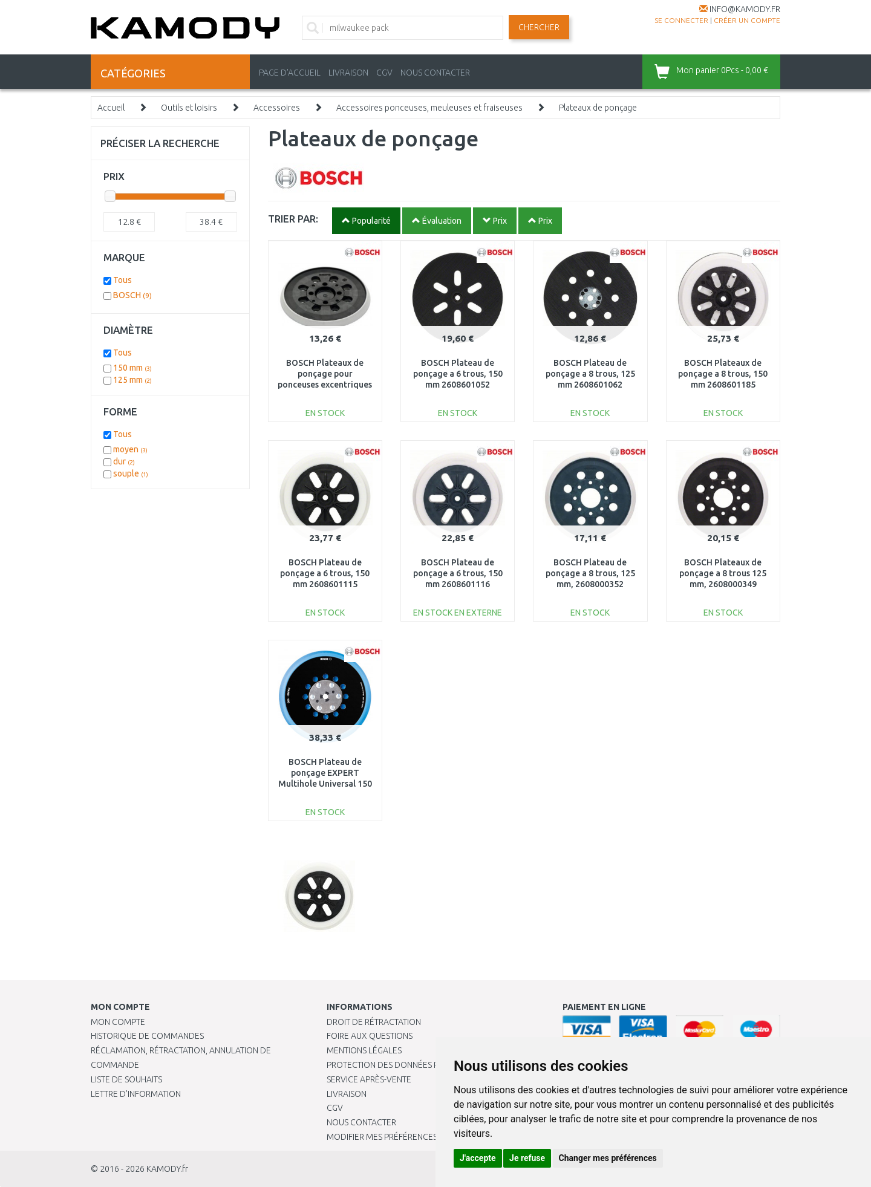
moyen (130, 449)
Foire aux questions (370, 1036)
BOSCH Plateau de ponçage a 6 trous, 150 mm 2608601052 (458, 373)
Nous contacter (361, 1122)
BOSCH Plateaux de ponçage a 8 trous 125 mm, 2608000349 (722, 573)
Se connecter (681, 20)
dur (124, 461)
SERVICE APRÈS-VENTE (369, 1079)
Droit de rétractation (374, 1022)
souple (130, 473)
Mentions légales (364, 1050)
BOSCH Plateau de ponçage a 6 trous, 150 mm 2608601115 (325, 573)
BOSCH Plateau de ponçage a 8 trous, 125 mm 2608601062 (590, 373)
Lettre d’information (136, 1094)
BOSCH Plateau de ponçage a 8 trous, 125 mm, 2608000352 (590, 573)
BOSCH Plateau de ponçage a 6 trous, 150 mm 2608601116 (458, 573)
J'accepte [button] (478, 1158)
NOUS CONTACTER (435, 72)
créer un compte (747, 20)
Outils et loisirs (189, 107)
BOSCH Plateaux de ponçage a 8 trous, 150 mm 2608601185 (723, 373)
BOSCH (132, 295)
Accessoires (276, 107)
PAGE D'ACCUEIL (290, 72)
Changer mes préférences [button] (608, 1158)
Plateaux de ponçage (598, 107)
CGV (384, 72)
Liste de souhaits (126, 1079)
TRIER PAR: (293, 218)
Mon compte (118, 1022)
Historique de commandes (147, 1036)
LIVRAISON (348, 72)
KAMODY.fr (167, 1169)
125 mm (132, 380)
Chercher (538, 27)
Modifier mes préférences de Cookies (406, 1137)
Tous (122, 280)
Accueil (111, 107)
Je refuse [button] (527, 1158)
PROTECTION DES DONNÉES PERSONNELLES (409, 1065)
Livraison (347, 1094)
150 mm (132, 367)
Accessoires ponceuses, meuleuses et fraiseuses (429, 107)
